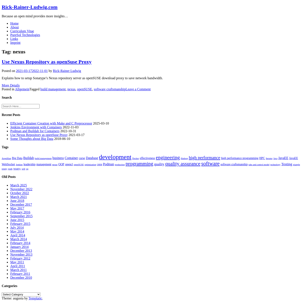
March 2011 (18, 270)
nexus (71, 89)
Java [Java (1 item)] (275, 158)
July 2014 (17, 227)
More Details (11, 85)
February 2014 (20, 243)
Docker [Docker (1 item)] (135, 158)
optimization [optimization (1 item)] (90, 164)
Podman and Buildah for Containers (34, 131)
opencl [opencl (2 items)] (69, 164)
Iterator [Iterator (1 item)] (269, 158)
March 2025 (18, 185)
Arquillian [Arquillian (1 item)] (6, 158)
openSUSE (84, 89)
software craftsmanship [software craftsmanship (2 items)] (234, 164)
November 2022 (21, 189)
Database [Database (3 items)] (92, 158)
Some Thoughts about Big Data (31, 139)
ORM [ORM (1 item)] (99, 164)
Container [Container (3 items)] (71, 158)
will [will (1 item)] (23, 169)
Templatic (35, 298)
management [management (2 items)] (43, 164)
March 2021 (18, 197)
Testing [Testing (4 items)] (286, 164)
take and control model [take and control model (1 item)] (259, 164)
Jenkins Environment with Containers (36, 127)
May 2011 (17, 262)
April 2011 (17, 266)
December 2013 (21, 250)
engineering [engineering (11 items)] (168, 157)
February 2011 (20, 274)
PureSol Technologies (25, 35)
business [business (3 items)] (58, 158)
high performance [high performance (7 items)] (204, 157)
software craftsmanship (110, 89)
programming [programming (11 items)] (139, 163)
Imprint (15, 42)
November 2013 (21, 254)
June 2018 (17, 200)
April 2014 (17, 235)
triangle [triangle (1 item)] (296, 164)
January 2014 (19, 247)
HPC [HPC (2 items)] (262, 158)
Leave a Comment (138, 89)
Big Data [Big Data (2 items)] (17, 158)
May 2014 (17, 231)
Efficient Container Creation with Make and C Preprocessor (51, 123)
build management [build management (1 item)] (43, 158)
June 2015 (17, 220)
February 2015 (20, 224)
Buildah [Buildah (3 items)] (28, 158)
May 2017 (17, 208)
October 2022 (19, 193)
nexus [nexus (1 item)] (54, 164)
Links (14, 39)
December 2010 (21, 277)
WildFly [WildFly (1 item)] (17, 169)
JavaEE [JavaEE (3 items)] (283, 158)
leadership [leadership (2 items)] (29, 164)
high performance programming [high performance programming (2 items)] (239, 158)
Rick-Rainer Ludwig (67, 71)
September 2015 (21, 216)
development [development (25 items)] (115, 157)
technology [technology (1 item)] (275, 164)
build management (53, 89)
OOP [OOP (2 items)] (61, 164)
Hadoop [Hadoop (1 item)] (184, 158)
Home (14, 23)
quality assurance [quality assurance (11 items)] (182, 163)
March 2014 (18, 239)
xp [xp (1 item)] (27, 169)
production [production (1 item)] (120, 164)
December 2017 (21, 204)
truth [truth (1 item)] (10, 169)
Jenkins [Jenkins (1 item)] (19, 164)
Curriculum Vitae (22, 31)
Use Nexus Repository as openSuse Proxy (46, 62)
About (14, 27)
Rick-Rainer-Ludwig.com (29, 7)
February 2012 (20, 258)
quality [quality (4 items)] (159, 164)
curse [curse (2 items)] (82, 158)
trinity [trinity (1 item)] (4, 169)
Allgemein (22, 89)
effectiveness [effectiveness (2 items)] (147, 158)
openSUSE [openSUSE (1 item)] (79, 164)
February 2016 (20, 212)
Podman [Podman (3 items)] (108, 164)
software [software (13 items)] (210, 163)
